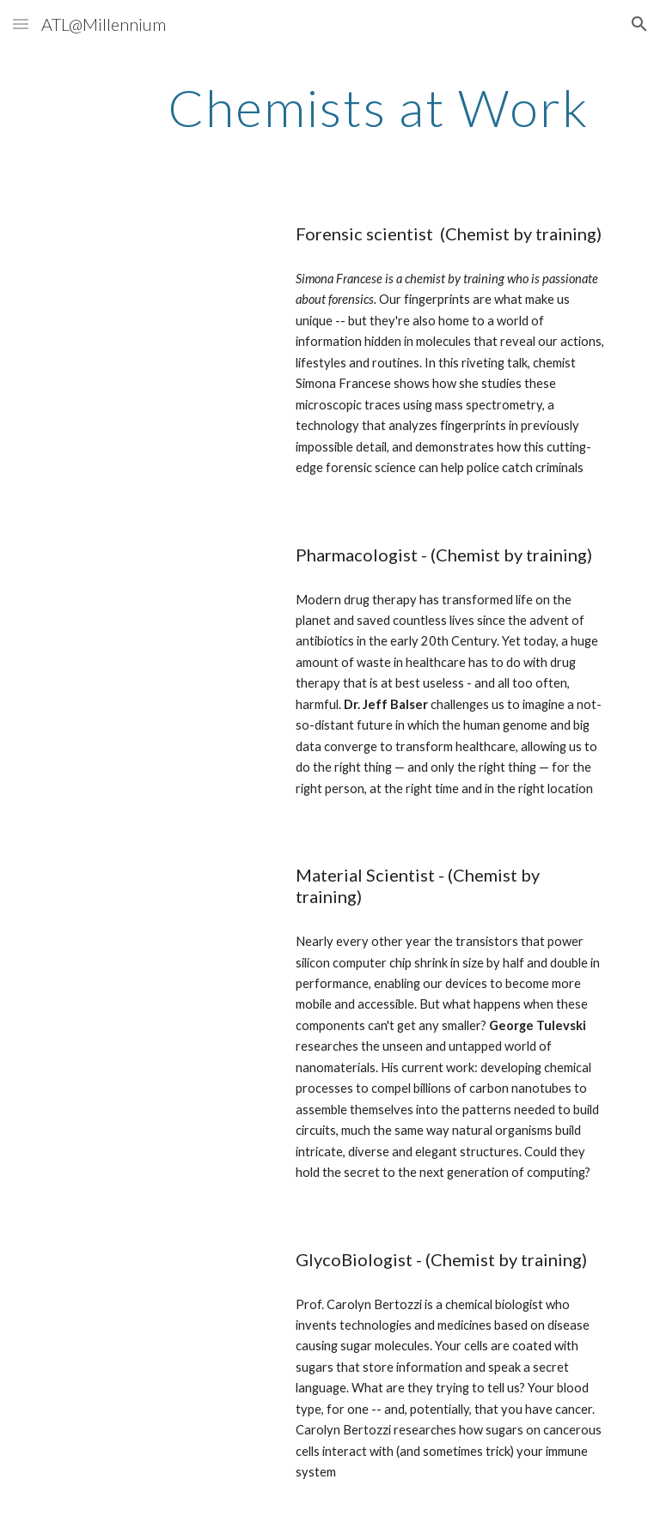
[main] (377, 107)
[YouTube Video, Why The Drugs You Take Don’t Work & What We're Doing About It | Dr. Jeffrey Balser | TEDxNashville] (161, 595)
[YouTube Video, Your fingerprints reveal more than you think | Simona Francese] (161, 274)
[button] (20, 23)
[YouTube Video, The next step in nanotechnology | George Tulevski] (161, 915)
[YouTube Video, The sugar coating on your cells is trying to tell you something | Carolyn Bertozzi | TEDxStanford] (161, 1300)
